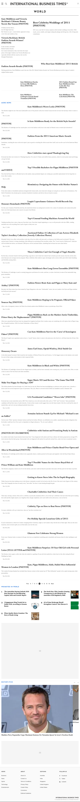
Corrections (24, 790)
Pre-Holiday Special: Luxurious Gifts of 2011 (48, 519)
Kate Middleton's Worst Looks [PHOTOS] (46, 107)
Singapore (43, 781)
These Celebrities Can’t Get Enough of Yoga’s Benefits (51, 252)
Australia (42, 775)
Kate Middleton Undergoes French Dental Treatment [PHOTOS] (29, 96)
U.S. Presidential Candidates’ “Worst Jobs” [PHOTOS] (51, 397)
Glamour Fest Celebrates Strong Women (45, 533)
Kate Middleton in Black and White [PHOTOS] (49, 366)
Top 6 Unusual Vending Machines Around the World (51, 219)
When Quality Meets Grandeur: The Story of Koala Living (16, 614)
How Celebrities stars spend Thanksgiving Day (48, 153)
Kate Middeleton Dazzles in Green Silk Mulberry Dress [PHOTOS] (29, 84)
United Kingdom (44, 784)
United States (43, 787)
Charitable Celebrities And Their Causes (45, 492)
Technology (4, 784)
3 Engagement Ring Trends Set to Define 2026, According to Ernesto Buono (15, 604)
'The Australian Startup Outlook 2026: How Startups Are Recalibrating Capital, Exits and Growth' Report (16, 593)
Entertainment (5, 787)
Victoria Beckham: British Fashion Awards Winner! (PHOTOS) (13, 40)
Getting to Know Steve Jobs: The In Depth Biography (51, 477)
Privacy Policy (24, 784)
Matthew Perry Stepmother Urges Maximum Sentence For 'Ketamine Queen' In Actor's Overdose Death (37, 735)
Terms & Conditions (26, 781)
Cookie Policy (24, 787)
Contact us (23, 778)
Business (3, 775)
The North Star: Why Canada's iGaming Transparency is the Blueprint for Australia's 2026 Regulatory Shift (57, 593)
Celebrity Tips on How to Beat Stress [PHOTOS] (49, 506)
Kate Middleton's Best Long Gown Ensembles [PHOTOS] (53, 269)
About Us (23, 775)
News (2, 778)
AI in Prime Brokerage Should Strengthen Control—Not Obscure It (56, 603)
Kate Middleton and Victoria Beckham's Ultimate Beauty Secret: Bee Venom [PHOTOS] (14, 21)
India (41, 778)
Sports (3, 781)
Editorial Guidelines (26, 793)
